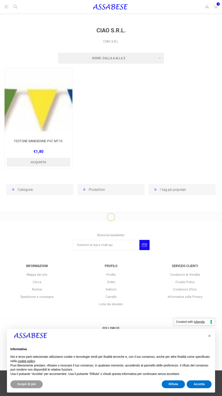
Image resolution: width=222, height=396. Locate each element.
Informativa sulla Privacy (185, 297)
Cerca (37, 282)
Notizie (37, 289)
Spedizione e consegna (37, 297)
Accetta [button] (199, 384)
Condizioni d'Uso (185, 289)
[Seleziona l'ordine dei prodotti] (111, 58)
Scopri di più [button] (26, 384)
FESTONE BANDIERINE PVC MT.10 (38, 141)
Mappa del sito (37, 275)
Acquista (38, 162)
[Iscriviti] (106, 245)
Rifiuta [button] (173, 384)
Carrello (111, 297)
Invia (144, 245)
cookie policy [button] (26, 361)
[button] (209, 335)
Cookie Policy (185, 282)
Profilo (111, 275)
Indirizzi (111, 289)
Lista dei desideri (111, 304)
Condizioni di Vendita (185, 275)
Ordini (111, 282)
